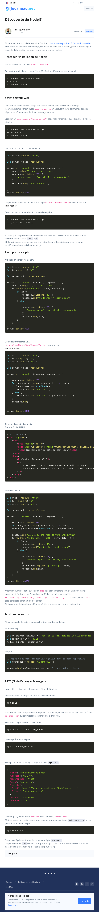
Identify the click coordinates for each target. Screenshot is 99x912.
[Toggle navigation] (89, 8)
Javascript (89, 31)
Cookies (9, 882)
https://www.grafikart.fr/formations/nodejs (71, 43)
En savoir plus (13, 905)
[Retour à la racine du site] (20, 9)
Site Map (9, 887)
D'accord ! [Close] (84, 901)
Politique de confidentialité (29, 882)
